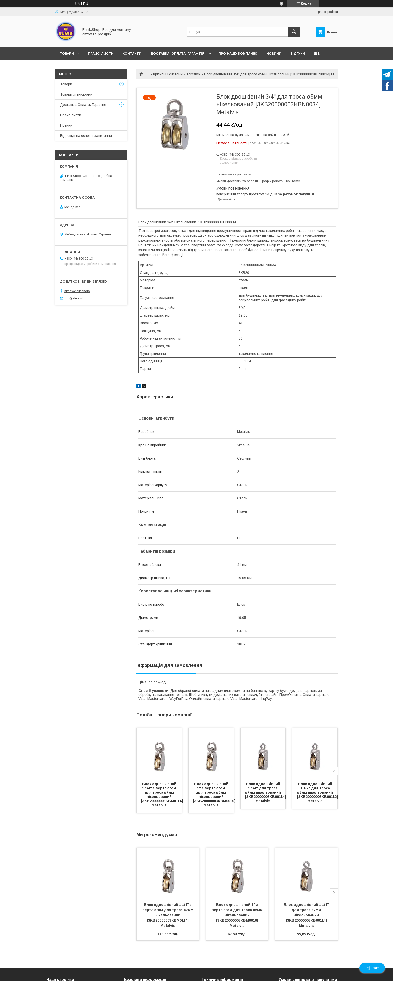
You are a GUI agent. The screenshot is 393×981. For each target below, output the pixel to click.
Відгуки (297, 53)
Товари (67, 53)
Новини (273, 53)
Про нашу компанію (237, 53)
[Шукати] (294, 32)
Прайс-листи (101, 53)
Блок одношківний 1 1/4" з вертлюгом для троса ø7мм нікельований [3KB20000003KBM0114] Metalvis (162, 794)
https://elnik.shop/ (77, 291)
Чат (372, 968)
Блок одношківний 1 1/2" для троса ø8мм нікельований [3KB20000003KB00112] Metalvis (318, 792)
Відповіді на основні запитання (86, 136)
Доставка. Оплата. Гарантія (177, 53)
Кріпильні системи (168, 74)
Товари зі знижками (76, 94)
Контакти (132, 53)
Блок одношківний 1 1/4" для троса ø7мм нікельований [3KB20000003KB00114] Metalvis (266, 792)
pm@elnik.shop (76, 298)
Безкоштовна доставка (233, 174)
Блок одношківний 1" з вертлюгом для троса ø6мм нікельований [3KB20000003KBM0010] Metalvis (214, 794)
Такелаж (193, 74)
